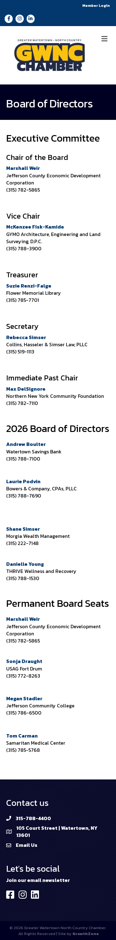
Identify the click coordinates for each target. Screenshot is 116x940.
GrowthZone (85, 934)
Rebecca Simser (26, 337)
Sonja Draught (24, 661)
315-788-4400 (33, 818)
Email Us (26, 845)
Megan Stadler (24, 698)
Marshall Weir (23, 168)
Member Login (96, 5)
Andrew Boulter (26, 444)
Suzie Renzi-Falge (28, 285)
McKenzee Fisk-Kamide (35, 226)
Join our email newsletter (38, 880)
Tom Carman (22, 735)
